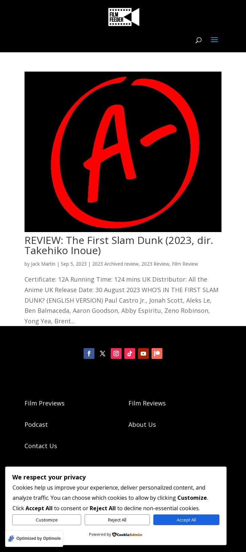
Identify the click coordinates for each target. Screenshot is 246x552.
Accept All (186, 520)
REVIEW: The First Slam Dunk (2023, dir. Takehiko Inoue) (118, 245)
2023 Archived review (115, 264)
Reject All (117, 520)
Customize (47, 520)
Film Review (185, 264)
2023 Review (155, 264)
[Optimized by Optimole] (34, 538)
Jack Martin (43, 264)
